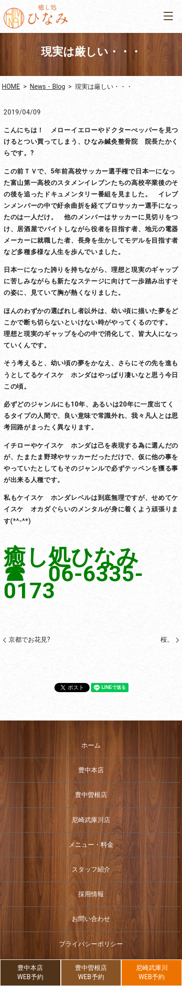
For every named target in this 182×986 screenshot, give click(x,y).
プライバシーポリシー (91, 944)
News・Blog (47, 86)
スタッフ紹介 (91, 869)
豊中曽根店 (91, 794)
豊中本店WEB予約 (30, 972)
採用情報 (91, 894)
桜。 (167, 639)
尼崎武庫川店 (91, 819)
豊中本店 (91, 770)
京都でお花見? (29, 639)
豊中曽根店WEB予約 (91, 972)
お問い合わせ (91, 918)
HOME (11, 86)
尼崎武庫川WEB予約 (152, 972)
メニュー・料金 (91, 844)
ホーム (91, 745)
